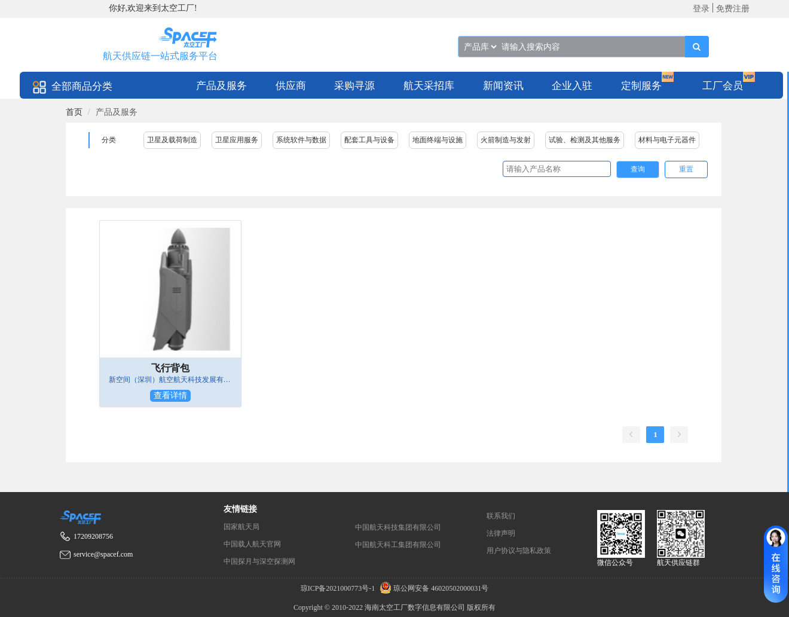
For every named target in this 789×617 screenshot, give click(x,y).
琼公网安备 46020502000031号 (432, 588)
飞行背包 (170, 368)
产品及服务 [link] (116, 112)
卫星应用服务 (236, 140)
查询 (638, 169)
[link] (74, 112)
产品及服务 (221, 85)
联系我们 (501, 516)
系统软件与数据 (301, 140)
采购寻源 (354, 85)
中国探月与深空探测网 (259, 561)
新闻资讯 (503, 85)
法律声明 (501, 533)
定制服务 (641, 85)
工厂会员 (722, 85)
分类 (109, 140)
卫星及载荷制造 (172, 140)
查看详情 (170, 395)
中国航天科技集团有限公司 (398, 527)
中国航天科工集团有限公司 (398, 544)
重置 (686, 169)
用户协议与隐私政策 (519, 550)
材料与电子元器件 (667, 140)
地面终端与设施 (437, 140)
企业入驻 (572, 85)
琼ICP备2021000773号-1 (339, 588)
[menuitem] (221, 85)
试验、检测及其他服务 (584, 140)
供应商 (291, 85)
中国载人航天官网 (252, 544)
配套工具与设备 (369, 140)
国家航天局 (241, 527)
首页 (74, 112)
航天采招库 (428, 85)
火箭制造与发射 (506, 140)
